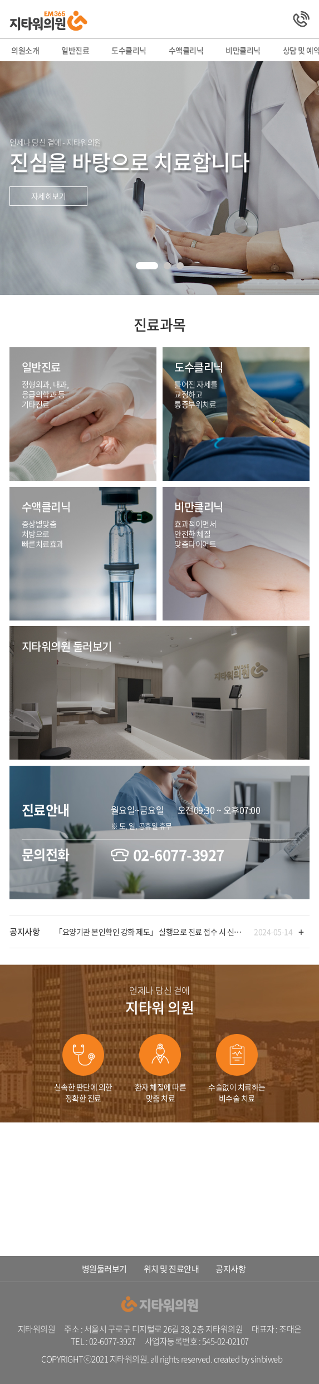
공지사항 (230, 1269)
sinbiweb (266, 1359)
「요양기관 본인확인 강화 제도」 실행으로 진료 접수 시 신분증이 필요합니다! (150, 931)
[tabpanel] (159, 178)
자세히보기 (48, 195)
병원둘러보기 (104, 1269)
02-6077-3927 (178, 855)
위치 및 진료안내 (171, 1269)
